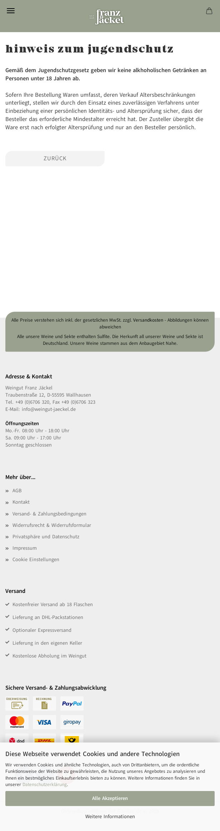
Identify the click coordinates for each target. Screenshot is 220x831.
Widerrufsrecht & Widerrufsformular (51, 525)
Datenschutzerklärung (44, 784)
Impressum (24, 548)
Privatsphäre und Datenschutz (45, 536)
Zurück (55, 158)
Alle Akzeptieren (110, 798)
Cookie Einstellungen (35, 559)
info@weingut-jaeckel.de (49, 409)
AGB (16, 490)
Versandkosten (148, 320)
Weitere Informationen (110, 816)
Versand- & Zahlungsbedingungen (49, 513)
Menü (11, 10)
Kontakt (21, 502)
